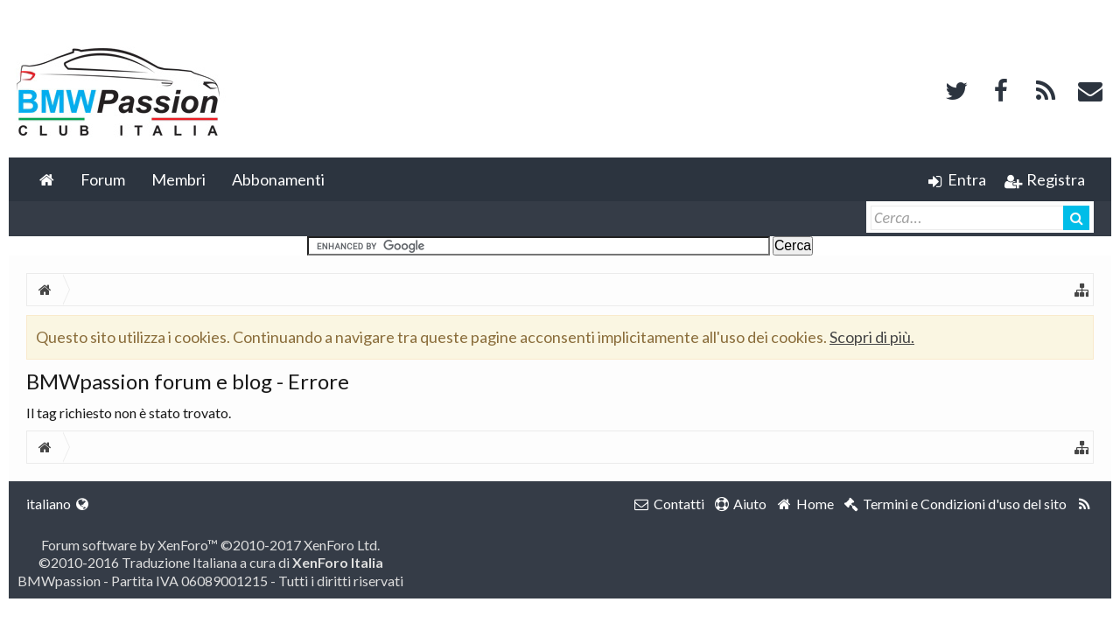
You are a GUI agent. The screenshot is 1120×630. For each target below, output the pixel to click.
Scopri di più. (872, 336)
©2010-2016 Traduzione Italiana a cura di (210, 562)
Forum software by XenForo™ (210, 544)
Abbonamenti (278, 179)
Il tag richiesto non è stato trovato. (128, 412)
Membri (178, 179)
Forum (102, 179)
